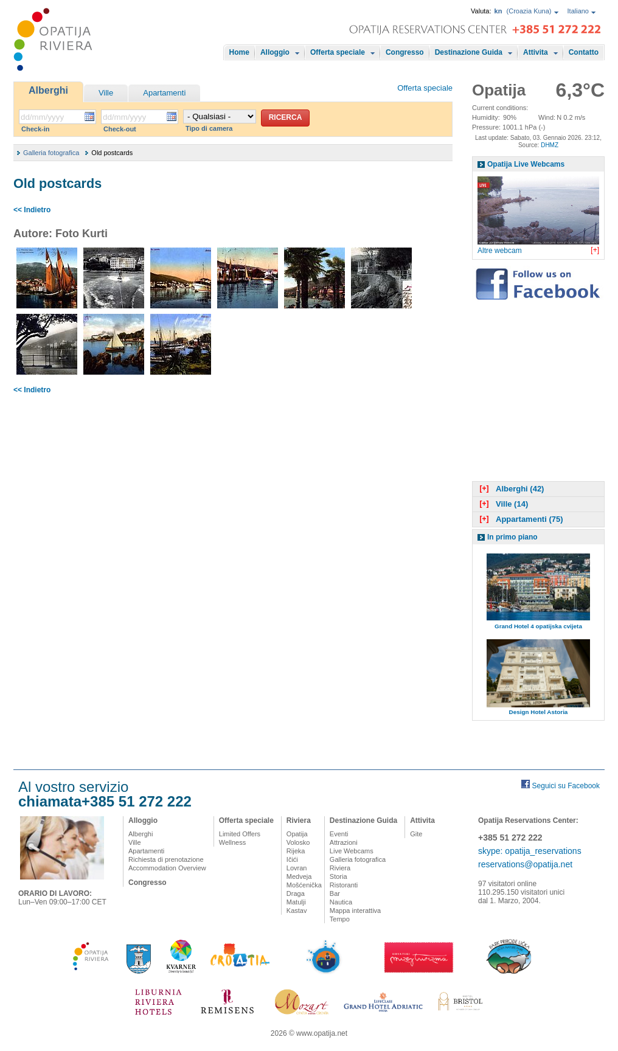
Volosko (298, 842)
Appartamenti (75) (520, 519)
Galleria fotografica (51, 152)
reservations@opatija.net (525, 864)
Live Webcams (351, 851)
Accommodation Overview (167, 868)
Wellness (232, 842)
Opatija (297, 834)
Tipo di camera (209, 128)
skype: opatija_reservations (530, 851)
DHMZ (549, 145)
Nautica (341, 902)
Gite (416, 834)
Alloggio (275, 52)
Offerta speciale (337, 52)
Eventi (339, 834)
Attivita (535, 52)
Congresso (405, 52)
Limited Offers (239, 834)
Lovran (296, 868)
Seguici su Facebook (566, 786)
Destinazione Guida (468, 52)
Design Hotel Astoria (538, 712)
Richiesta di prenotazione (166, 859)
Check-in (35, 129)
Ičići (292, 859)
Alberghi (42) (510, 488)
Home (239, 52)
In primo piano (512, 537)
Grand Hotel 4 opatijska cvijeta (538, 626)
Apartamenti (164, 92)
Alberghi (48, 90)
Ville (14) (502, 503)
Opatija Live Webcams (525, 164)
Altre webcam (499, 250)
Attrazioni (344, 842)
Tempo (340, 919)
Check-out (119, 129)
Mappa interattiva (355, 910)
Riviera (298, 820)
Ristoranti (344, 885)
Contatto (584, 52)
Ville (106, 92)
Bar (335, 893)
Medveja (299, 876)
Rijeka (295, 851)
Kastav (296, 910)
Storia (338, 876)
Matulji (296, 902)
